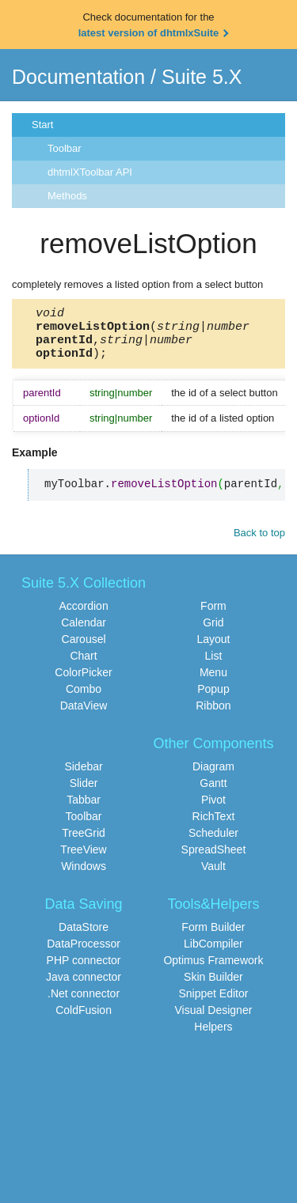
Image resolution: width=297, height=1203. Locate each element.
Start (42, 125)
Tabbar (84, 809)
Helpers (213, 1036)
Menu (213, 681)
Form (213, 615)
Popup (213, 698)
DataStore (84, 936)
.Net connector (84, 1003)
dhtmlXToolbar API (90, 172)
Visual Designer (214, 1019)
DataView (84, 715)
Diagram (213, 776)
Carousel (84, 648)
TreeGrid (83, 842)
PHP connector (84, 969)
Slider (84, 792)
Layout (213, 648)
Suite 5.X (202, 77)
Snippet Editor (213, 1003)
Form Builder (213, 936)
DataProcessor (83, 953)
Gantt (213, 792)
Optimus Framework (213, 969)
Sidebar (83, 776)
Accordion (83, 615)
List (214, 665)
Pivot (213, 809)
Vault (213, 875)
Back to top (259, 542)
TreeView (83, 859)
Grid (213, 632)
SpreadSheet (213, 859)
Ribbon (213, 715)
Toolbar (65, 148)
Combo (83, 698)
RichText (213, 825)
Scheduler (213, 842)
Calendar (83, 632)
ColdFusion (83, 1019)
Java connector (83, 986)
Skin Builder (213, 986)
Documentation (78, 77)
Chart (83, 665)
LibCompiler (213, 953)
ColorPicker (83, 681)
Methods (67, 196)
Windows (83, 875)
